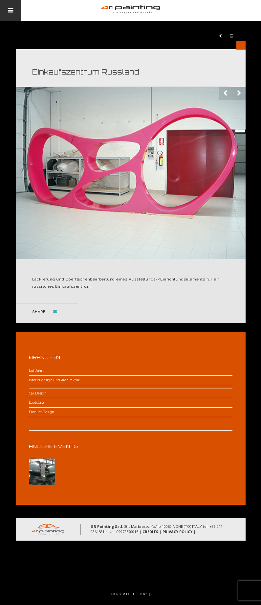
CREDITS (150, 531)
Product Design (41, 412)
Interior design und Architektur (54, 380)
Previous (225, 93)
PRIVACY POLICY (177, 531)
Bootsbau (36, 402)
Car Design (38, 393)
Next (239, 93)
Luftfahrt (36, 371)
